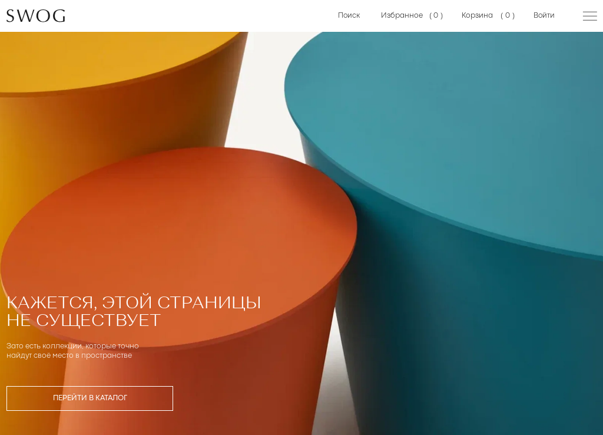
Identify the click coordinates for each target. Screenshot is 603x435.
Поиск (349, 15)
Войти (544, 15)
